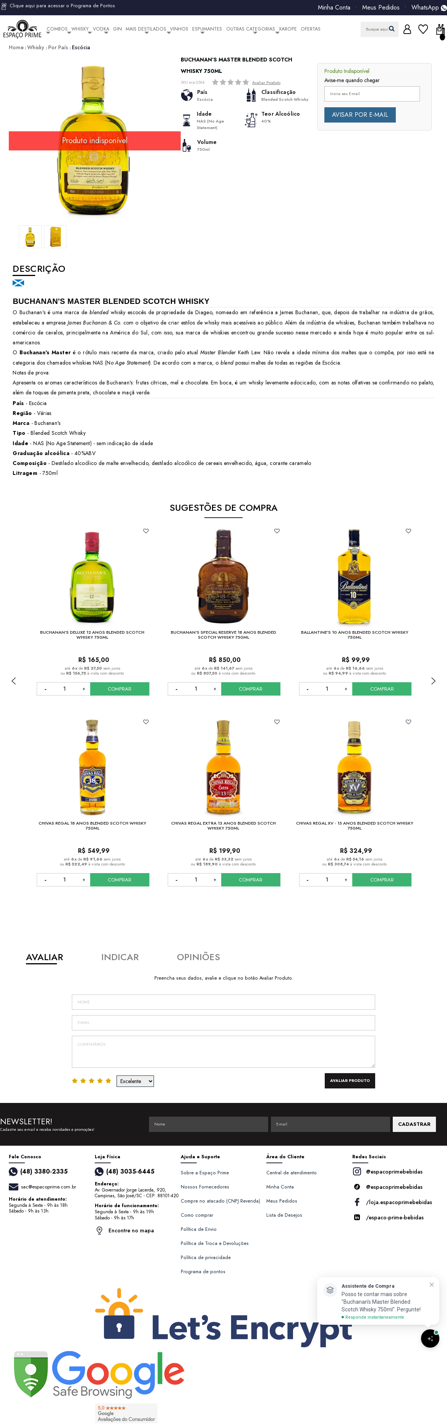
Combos (57, 29)
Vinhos (179, 29)
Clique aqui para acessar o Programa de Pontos (57, 6)
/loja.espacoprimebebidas (392, 1202)
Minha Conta (334, 7)
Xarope (288, 29)
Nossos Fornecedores (205, 1186)
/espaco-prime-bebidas (388, 1217)
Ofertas (311, 29)
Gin (117, 29)
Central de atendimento (291, 1172)
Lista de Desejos (284, 1215)
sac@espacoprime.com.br (48, 1186)
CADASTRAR (414, 1124)
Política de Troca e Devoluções (215, 1243)
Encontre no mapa (124, 1230)
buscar (391, 28)
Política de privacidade (206, 1257)
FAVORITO (146, 531)
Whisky (80, 29)
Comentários (223, 1052)
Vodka (101, 29)
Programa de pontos (203, 1271)
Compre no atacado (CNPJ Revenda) (220, 1201)
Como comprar (197, 1215)
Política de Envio (199, 1229)
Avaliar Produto (266, 82)
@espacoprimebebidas (387, 1171)
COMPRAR (119, 689)
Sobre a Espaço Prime (205, 1172)
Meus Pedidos (381, 7)
